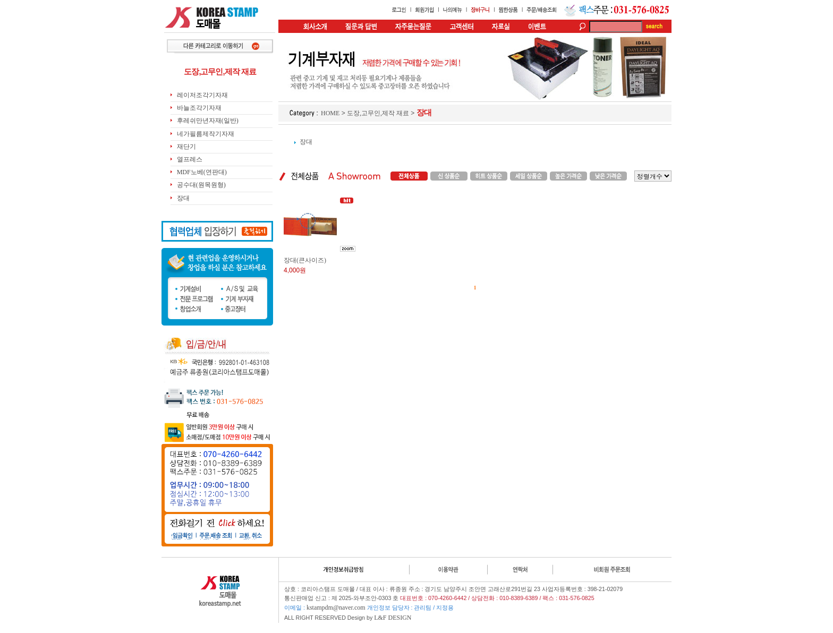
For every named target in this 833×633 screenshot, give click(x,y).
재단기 (186, 146)
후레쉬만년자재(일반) (208, 120)
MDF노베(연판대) (202, 172)
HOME (330, 113)
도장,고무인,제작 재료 (378, 113)
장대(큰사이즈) (305, 260)
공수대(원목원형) (201, 185)
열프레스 (189, 159)
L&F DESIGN (392, 617)
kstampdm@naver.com (336, 607)
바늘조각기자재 (199, 108)
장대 (183, 198)
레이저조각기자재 (202, 95)
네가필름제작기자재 (205, 134)
